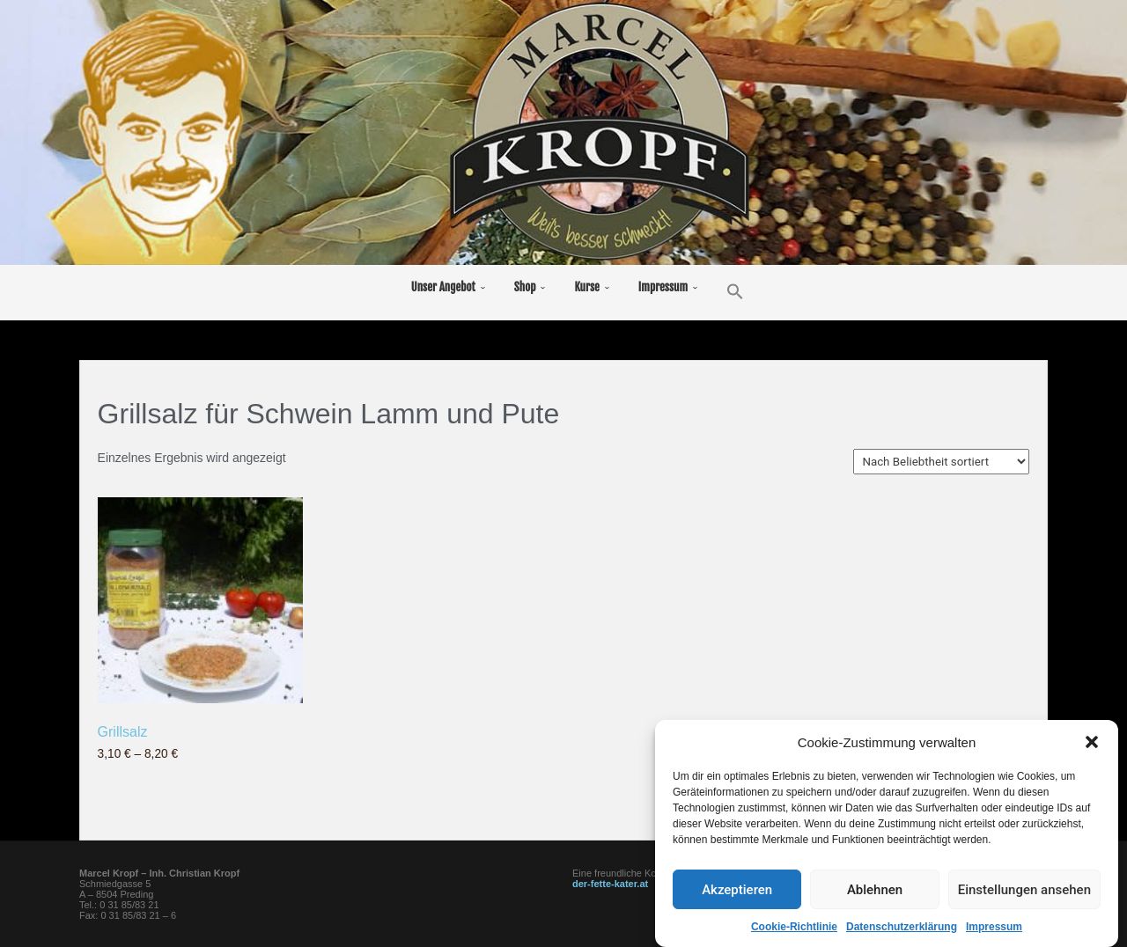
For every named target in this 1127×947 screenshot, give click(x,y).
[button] (1092, 743)
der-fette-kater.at (610, 883)
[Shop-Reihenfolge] (941, 461)
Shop (525, 287)
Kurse (586, 287)
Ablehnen (874, 891)
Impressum (994, 928)
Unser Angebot (443, 287)
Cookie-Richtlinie (794, 928)
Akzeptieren (737, 891)
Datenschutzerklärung (901, 928)
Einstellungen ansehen (1024, 891)
